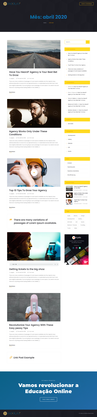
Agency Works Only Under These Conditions (28, 133)
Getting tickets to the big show (27, 268)
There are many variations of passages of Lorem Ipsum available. (35, 221)
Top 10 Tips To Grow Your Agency (28, 190)
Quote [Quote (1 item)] (82, 222)
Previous (13, 113)
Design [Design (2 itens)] (83, 216)
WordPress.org (71, 175)
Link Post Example (24, 357)
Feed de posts (71, 167)
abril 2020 (70, 123)
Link (69, 147)
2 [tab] (32, 124)
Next (55, 113)
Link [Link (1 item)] (76, 222)
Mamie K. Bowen (72, 110)
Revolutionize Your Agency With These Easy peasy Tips (31, 326)
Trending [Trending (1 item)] (82, 225)
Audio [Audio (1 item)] (68, 216)
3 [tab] (34, 124)
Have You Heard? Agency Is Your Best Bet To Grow (33, 73)
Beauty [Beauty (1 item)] (75, 216)
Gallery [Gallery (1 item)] (80, 219)
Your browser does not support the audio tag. (34, 264)
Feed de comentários (73, 171)
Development (71, 135)
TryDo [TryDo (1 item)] (69, 228)
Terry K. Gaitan (72, 98)
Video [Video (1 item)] (75, 228)
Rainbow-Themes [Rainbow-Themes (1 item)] (72, 225)
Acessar (69, 163)
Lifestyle (70, 143)
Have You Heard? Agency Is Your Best (81, 187)
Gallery (70, 139)
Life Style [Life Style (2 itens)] (69, 222)
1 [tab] (30, 124)
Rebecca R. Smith (72, 104)
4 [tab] (37, 124)
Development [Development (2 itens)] (71, 219)
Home (45, 22)
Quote (69, 151)
